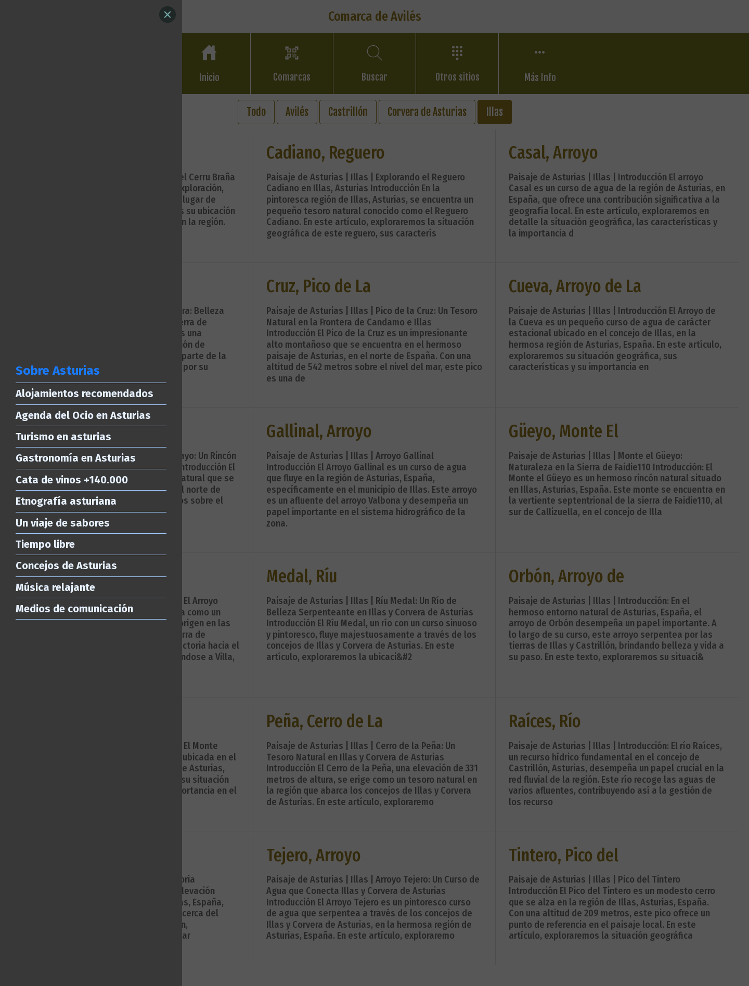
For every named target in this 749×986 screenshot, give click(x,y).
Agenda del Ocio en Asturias (83, 415)
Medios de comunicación (74, 608)
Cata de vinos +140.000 (72, 480)
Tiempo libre (45, 544)
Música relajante (55, 587)
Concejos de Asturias (66, 565)
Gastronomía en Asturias (76, 458)
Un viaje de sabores (63, 523)
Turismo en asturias (63, 436)
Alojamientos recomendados (84, 393)
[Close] (167, 14)
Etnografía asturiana (66, 501)
